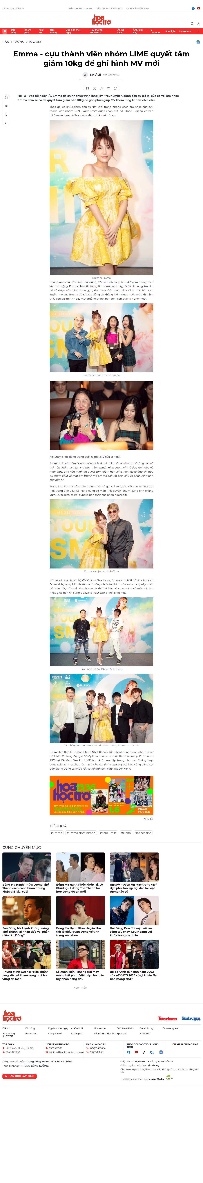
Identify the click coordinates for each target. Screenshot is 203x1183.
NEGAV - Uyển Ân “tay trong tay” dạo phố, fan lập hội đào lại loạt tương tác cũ (133, 888)
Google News (198, 41)
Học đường (53, 31)
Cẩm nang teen (171, 1028)
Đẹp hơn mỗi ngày (73, 31)
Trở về (6, 123)
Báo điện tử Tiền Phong (101, 20)
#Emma (56, 833)
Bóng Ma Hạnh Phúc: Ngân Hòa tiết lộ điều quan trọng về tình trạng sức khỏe (78, 932)
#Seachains (143, 833)
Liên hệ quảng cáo (57, 1044)
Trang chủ (4, 31)
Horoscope (185, 31)
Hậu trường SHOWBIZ (96, 31)
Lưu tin (6, 114)
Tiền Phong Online (80, 8)
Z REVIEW (155, 31)
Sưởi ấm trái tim (125, 1028)
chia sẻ (87, 88)
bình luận (115, 88)
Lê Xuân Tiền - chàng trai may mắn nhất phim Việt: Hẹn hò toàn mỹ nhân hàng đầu (80, 975)
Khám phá (27, 31)
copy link (101, 88)
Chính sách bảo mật (185, 1044)
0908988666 (96, 1052)
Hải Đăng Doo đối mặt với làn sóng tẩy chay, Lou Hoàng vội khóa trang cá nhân (131, 932)
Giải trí (41, 31)
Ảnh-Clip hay (138, 31)
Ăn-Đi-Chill (121, 31)
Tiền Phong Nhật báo (109, 8)
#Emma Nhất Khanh (81, 833)
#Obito (126, 833)
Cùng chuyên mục (21, 847)
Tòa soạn (8, 1044)
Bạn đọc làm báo (19, 1076)
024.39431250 (13, 1052)
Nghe (6, 97)
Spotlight (170, 31)
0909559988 (55, 1048)
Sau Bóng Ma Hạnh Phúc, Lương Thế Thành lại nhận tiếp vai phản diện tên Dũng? (25, 932)
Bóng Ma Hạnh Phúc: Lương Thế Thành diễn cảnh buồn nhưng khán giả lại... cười (25, 888)
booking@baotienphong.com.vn (66, 1052)
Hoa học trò (12, 1016)
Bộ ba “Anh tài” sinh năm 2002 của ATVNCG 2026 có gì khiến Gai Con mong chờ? (134, 975)
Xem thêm (198, 31)
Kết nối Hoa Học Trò (104, 1033)
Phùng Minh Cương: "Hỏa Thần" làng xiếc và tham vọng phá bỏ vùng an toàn (25, 975)
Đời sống (13, 31)
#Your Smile (108, 833)
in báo (108, 88)
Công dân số (55, 1033)
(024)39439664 (97, 1048)
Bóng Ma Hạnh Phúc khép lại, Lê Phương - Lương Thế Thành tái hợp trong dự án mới (79, 888)
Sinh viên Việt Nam (137, 8)
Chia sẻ (6, 106)
